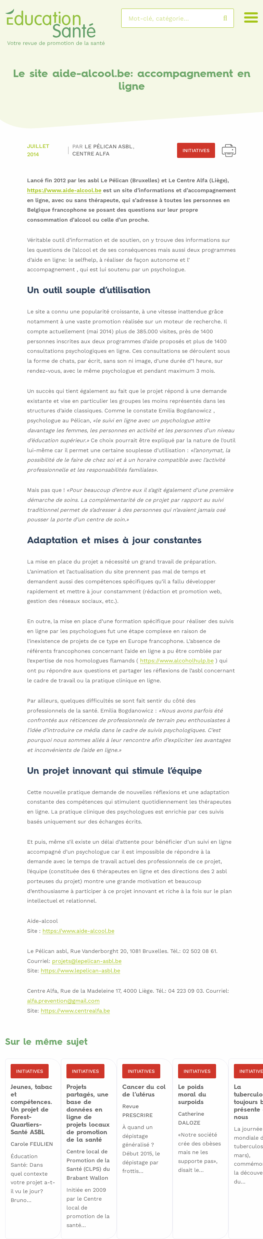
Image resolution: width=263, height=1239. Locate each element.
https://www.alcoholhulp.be (177, 661)
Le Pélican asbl (109, 146)
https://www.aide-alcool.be (64, 191)
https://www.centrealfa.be (75, 1011)
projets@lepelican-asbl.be (87, 961)
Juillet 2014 (38, 150)
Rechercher (232, 18)
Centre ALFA (91, 153)
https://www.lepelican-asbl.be (80, 971)
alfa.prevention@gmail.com (63, 1001)
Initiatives (196, 150)
